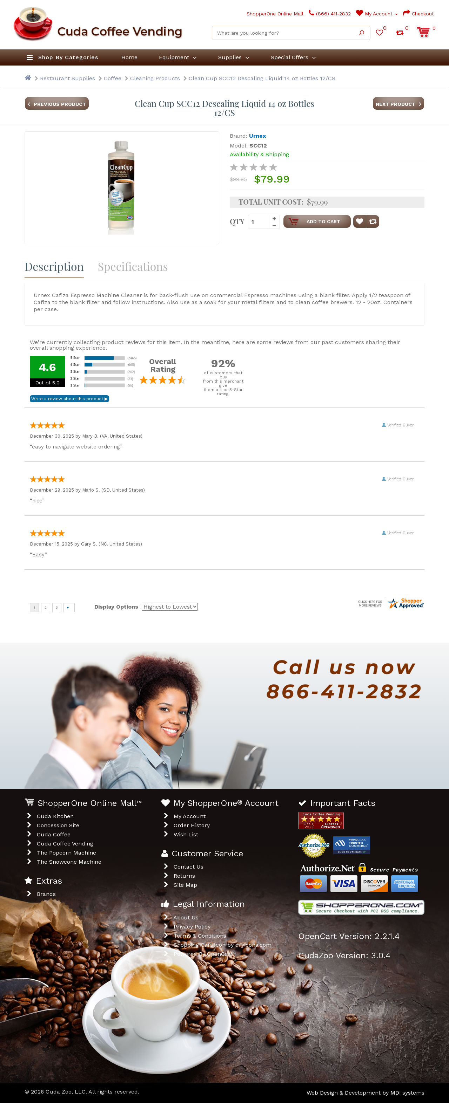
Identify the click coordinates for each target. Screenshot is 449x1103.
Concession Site (58, 825)
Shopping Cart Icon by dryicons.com (223, 944)
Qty (237, 221)
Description (54, 266)
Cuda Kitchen (55, 816)
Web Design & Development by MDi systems (365, 1092)
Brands (46, 894)
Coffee (112, 78)
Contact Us (188, 866)
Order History (192, 825)
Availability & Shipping (259, 154)
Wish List (186, 834)
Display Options (116, 606)
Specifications (133, 266)
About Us (186, 917)
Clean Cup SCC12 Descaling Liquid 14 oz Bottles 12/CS (262, 78)
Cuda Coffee (54, 834)
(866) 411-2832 (330, 13)
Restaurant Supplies (67, 78)
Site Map (185, 885)
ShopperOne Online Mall (268, 13)
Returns (184, 875)
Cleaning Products (155, 78)
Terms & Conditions (200, 935)
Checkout (418, 13)
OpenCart (220, 954)
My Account (377, 13)
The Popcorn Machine (66, 852)
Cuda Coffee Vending (65, 843)
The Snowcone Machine (69, 861)
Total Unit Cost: (271, 201)
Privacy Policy (192, 926)
